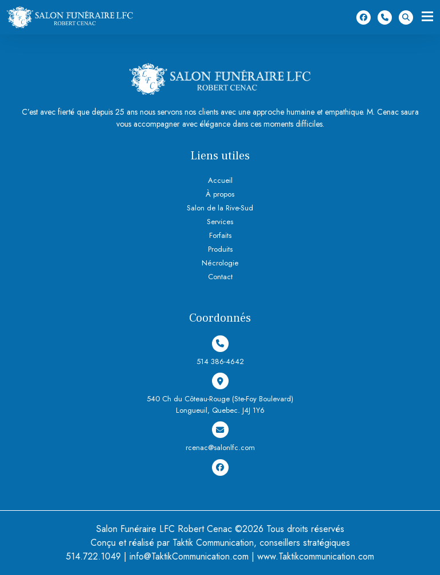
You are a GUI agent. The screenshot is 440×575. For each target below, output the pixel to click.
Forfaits (220, 235)
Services (220, 221)
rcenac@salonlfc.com (220, 437)
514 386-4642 (385, 17)
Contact (220, 276)
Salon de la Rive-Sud (220, 207)
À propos (220, 194)
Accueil (220, 180)
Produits (220, 249)
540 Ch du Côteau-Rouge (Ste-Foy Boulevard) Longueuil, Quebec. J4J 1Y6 (220, 394)
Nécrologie (220, 262)
